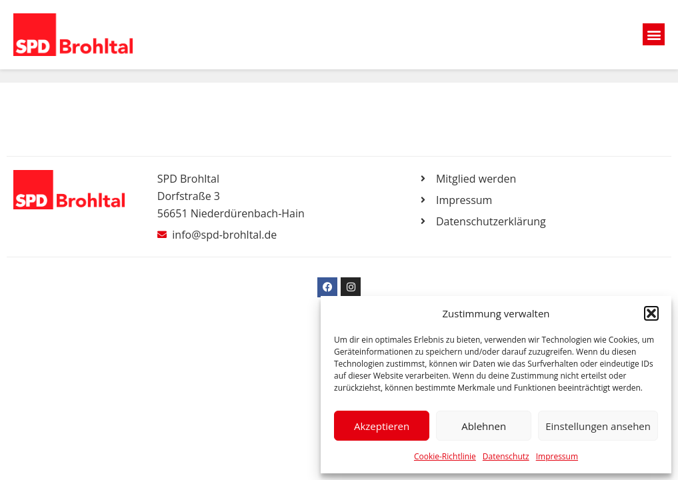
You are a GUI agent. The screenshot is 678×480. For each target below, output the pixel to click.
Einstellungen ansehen (598, 426)
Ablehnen (483, 426)
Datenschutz (506, 456)
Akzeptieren (381, 426)
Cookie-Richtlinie (445, 456)
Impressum (557, 456)
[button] (651, 313)
